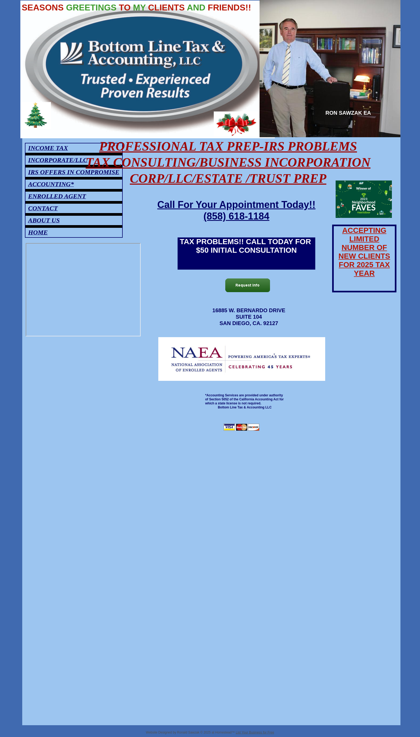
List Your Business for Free (255, 732)
